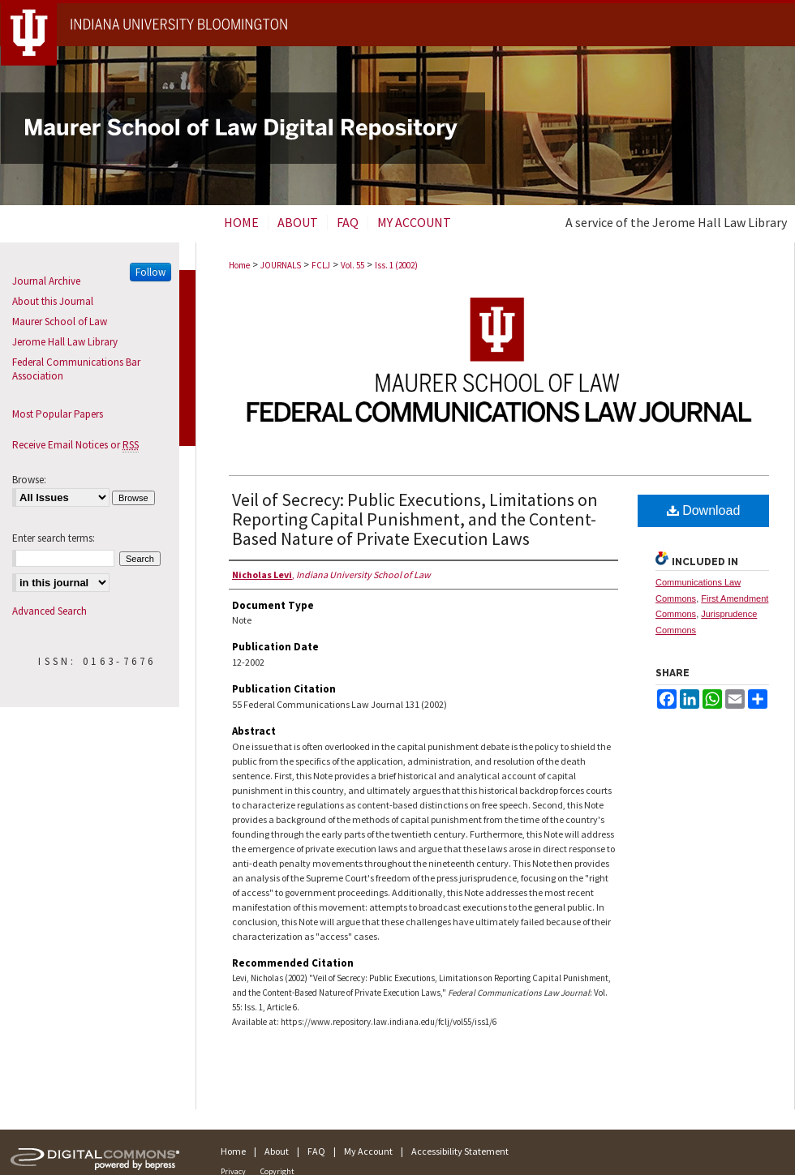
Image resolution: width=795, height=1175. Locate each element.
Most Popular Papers (57, 414)
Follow (150, 272)
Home (239, 265)
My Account (368, 1151)
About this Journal (52, 301)
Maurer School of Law (59, 321)
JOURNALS (280, 265)
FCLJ (321, 265)
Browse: (29, 480)
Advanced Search (49, 611)
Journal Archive (46, 281)
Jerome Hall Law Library (65, 342)
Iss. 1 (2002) (396, 265)
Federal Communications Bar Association (76, 369)
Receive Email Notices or (75, 445)
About (276, 1151)
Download (704, 510)
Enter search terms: (53, 538)
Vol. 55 (352, 265)
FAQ (316, 1151)
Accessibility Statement (460, 1151)
